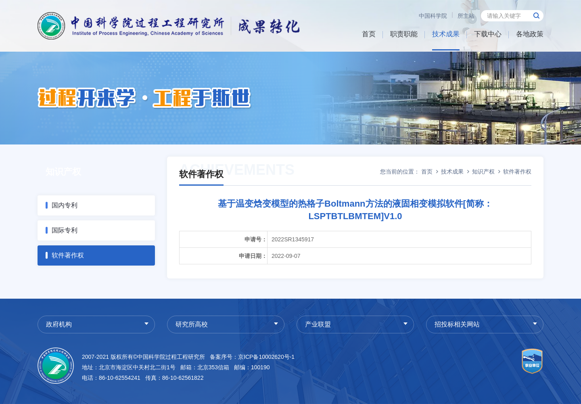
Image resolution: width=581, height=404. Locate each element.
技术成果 (446, 34)
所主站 (466, 16)
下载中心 (488, 34)
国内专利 (64, 205)
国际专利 (64, 230)
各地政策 (529, 34)
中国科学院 (433, 16)
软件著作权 (68, 255)
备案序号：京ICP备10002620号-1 (252, 357)
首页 (369, 34)
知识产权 (483, 171)
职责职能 (404, 34)
